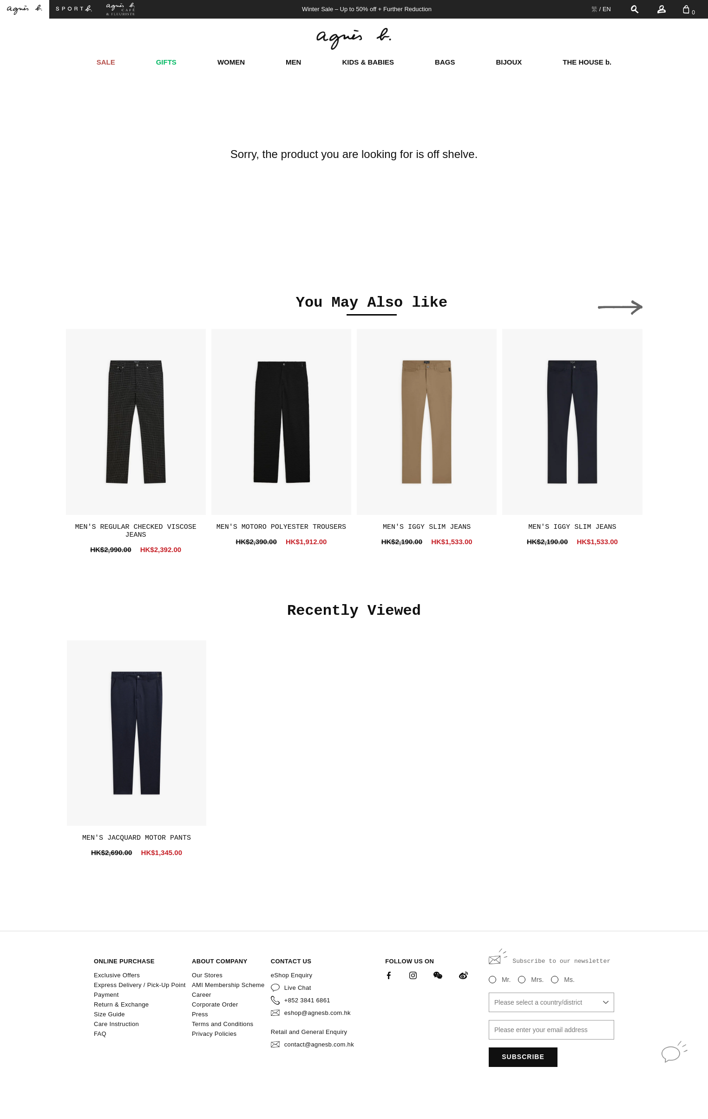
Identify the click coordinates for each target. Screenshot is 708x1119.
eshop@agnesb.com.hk (317, 1012)
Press (200, 1014)
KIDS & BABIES (368, 62)
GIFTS (166, 62)
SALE (106, 62)
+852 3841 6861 (307, 1000)
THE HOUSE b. (587, 62)
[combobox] (551, 1002)
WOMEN (231, 62)
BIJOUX (509, 62)
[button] (88, 305)
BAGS (445, 62)
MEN (293, 62)
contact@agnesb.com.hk (319, 1044)
